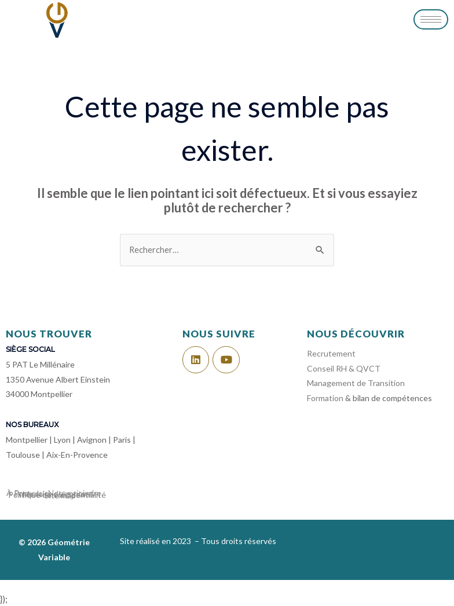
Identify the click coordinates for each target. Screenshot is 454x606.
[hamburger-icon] (430, 19)
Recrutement (331, 353)
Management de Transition (356, 383)
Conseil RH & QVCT (344, 368)
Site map (60, 495)
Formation (325, 398)
